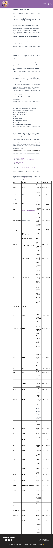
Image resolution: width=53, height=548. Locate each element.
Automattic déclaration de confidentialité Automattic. (27, 209)
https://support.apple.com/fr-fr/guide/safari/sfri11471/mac (29, 159)
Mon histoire (19, 2)
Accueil (13, 2)
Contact (28, 5)
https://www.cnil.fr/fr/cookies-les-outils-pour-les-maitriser (25, 177)
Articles (39, 2)
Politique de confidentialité (29, 537)
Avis (24, 5)
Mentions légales (21, 537)
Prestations (26, 3)
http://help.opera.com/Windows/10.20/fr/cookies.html (28, 167)
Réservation (33, 2)
